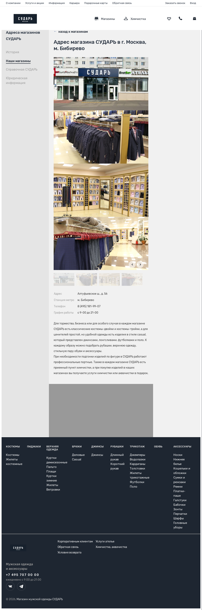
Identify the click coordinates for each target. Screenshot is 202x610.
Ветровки (53, 489)
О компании (13, 3)
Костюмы (13, 446)
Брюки (77, 446)
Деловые (78, 455)
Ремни (177, 486)
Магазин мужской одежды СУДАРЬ (40, 599)
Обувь (158, 446)
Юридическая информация (16, 80)
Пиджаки (34, 446)
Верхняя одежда (52, 448)
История (12, 52)
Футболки (137, 482)
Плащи (51, 471)
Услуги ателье (105, 541)
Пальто (51, 467)
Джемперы (137, 455)
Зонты (177, 509)
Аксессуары (182, 446)
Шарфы (178, 518)
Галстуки (179, 500)
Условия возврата (69, 552)
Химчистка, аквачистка (111, 547)
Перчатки (180, 514)
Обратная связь (122, 3)
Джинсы (97, 446)
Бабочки (179, 505)
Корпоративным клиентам (75, 541)
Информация (57, 3)
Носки (177, 455)
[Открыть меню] (6, 18)
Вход (193, 3)
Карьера (74, 3)
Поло (133, 486)
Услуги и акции (34, 3)
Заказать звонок (175, 3)
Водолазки (137, 459)
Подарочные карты (96, 3)
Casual (76, 459)
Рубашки (116, 446)
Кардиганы (137, 464)
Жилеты (52, 485)
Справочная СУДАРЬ (21, 69)
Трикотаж (137, 446)
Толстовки (137, 468)
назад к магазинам (71, 31)
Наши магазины (18, 61)
